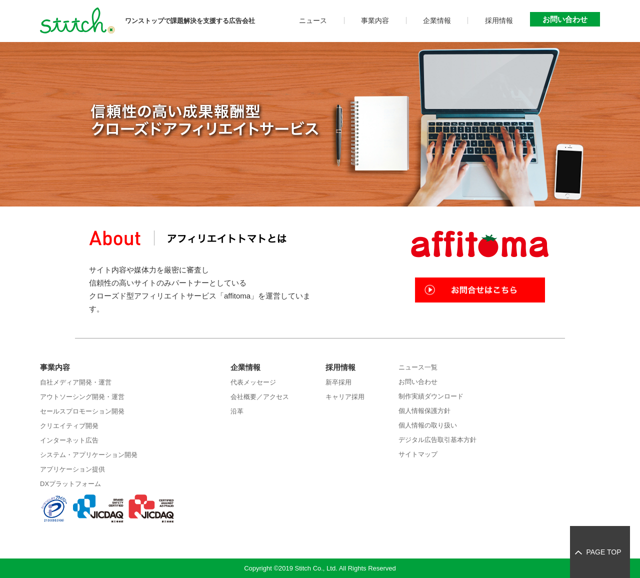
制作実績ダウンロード (431, 396)
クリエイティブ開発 (69, 426)
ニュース (313, 20)
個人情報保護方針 (424, 410)
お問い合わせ (565, 19)
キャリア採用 (345, 396)
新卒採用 (339, 382)
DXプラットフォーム (70, 484)
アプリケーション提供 (72, 469)
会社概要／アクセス (259, 396)
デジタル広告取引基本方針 (437, 440)
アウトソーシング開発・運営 (82, 396)
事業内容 (375, 20)
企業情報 (437, 20)
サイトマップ (418, 454)
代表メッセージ (253, 382)
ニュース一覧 (418, 367)
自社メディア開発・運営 (76, 382)
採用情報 (499, 20)
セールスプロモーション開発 (82, 411)
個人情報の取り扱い (427, 425)
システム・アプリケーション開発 (89, 454)
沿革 (237, 411)
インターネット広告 (69, 440)
